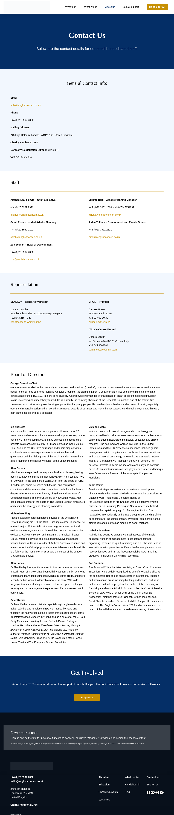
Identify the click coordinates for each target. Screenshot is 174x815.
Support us (153, 784)
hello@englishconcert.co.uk (25, 105)
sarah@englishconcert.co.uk (26, 237)
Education (104, 784)
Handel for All (132, 784)
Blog (127, 792)
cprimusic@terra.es (99, 322)
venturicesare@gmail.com (103, 349)
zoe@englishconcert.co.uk (24, 259)
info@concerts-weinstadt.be (25, 322)
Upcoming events (108, 792)
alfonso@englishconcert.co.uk (27, 214)
